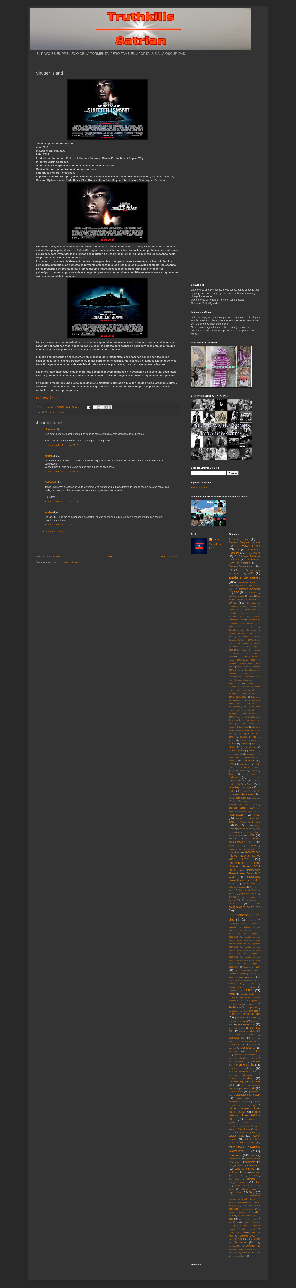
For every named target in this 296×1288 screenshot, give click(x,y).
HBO (251, 835)
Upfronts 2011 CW (237, 1232)
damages (244, 764)
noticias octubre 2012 (250, 994)
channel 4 (249, 747)
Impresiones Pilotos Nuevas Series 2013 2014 (244, 855)
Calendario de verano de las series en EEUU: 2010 (244, 720)
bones (250, 596)
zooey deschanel (239, 1256)
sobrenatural (253, 1165)
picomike (50, 429)
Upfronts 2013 (235, 1239)
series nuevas (236, 1147)
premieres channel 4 (249, 1031)
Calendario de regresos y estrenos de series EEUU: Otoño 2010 (244, 686)
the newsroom (248, 1209)
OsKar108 (50, 482)
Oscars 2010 (235, 1004)
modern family (236, 983)
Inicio (110, 556)
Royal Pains (244, 1129)
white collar (252, 1249)
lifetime (232, 923)
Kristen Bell (234, 900)
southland (233, 1172)
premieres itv (251, 1058)
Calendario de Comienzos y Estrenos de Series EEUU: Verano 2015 (244, 646)
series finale (247, 1142)
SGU (253, 1155)
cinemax (253, 751)
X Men (257, 1253)
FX (236, 825)
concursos (233, 761)
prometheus (250, 1119)
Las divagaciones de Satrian (244, 905)
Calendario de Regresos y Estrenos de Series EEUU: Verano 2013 (244, 713)
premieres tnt (236, 1091)
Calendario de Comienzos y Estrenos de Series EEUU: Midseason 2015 (244, 616)
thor (255, 1216)
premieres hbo (252, 1051)
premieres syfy (247, 1088)
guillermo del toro (244, 829)
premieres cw (236, 1037)
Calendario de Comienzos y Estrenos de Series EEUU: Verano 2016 (244, 653)
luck (235, 970)
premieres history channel (245, 1055)
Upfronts (256, 1222)
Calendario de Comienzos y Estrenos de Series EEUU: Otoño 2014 (244, 633)
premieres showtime (241, 1078)
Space (245, 1172)
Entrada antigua (169, 556)
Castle (244, 744)
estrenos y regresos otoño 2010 (243, 811)
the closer (248, 1205)
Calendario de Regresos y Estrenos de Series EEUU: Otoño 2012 (244, 700)
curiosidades (248, 760)
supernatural (235, 1192)
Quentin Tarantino (240, 1123)
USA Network (240, 1242)
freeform (239, 818)
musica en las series (242, 987)
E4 (250, 777)
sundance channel (248, 1189)
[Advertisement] (107, 544)
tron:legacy (252, 1219)
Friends (243, 822)
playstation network (237, 1011)
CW (231, 764)
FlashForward (236, 814)
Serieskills (235, 1155)
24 (237, 549)
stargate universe (238, 1182)
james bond (244, 890)
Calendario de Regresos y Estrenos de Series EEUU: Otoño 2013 (244, 706)
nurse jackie (252, 1001)
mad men (253, 970)
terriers (232, 1202)
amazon (237, 573)
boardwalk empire (236, 596)
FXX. (247, 825)
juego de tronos (247, 893)
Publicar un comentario (53, 531)
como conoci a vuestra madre (243, 757)
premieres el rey (248, 1041)
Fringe (256, 821)
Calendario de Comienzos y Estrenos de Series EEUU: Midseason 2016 (244, 623)
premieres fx (248, 1047)
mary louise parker (237, 977)
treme (241, 1219)
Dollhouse (234, 777)
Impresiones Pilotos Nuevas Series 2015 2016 (244, 873)
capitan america (248, 740)
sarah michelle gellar (244, 1132)
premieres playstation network (242, 1072)
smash (239, 1165)
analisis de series (244, 577)
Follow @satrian (199, 487)
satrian (49, 456)
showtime (250, 1162)
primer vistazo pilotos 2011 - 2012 (244, 1110)
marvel (254, 974)
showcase (236, 1162)
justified (232, 897)
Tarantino (233, 1196)
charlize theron (236, 750)
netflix (232, 994)
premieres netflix (240, 1068)
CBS (232, 747)
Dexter (242, 770)
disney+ (232, 774)
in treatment (249, 884)
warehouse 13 (253, 1246)
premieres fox (236, 1044)
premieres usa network (248, 1094)
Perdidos (233, 1007)
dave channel (243, 767)
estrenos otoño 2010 (247, 804)
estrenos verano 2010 (242, 808)
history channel (236, 845)
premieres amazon (238, 1021)
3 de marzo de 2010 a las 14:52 (62, 524)
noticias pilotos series (241, 997)
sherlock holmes (253, 1159)
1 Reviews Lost (239, 539)
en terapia (256, 798)
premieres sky (236, 1081)
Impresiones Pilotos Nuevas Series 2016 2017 (244, 880)
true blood (234, 1222)
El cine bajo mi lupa (54, 412)
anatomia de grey (248, 582)
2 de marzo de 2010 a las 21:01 (62, 445)
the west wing (244, 1216)
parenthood (251, 1004)
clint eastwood (235, 754)
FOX (257, 814)
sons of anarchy (244, 1168)
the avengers (244, 1202)
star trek (253, 1175)
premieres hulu (235, 1058)
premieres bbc (246, 1024)
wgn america (237, 1249)
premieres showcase (240, 1075)
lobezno (246, 967)
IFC (238, 852)
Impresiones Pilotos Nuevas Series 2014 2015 (244, 866)
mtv (253, 983)
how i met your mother (247, 849)
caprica (232, 743)
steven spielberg (242, 1186)
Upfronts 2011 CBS (249, 1229)
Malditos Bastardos (237, 974)
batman (232, 589)
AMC (251, 573)
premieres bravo (236, 1028)
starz (257, 1182)
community (251, 754)
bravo (237, 599)
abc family (255, 570)
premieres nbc (245, 1064)
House (231, 849)
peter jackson (251, 1007)
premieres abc (250, 1013)
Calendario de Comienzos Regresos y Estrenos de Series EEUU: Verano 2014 (244, 606)
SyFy (251, 1192)
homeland (252, 845)
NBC (249, 990)
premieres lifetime (237, 1061)
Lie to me (252, 920)
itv (251, 887)
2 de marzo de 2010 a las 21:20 (62, 471)
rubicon (257, 1129)
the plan (241, 1212)
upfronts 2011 (240, 1225)
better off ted (251, 592)
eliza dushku (242, 798)
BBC (236, 592)
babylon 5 (253, 586)
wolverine (246, 1253)
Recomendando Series (239, 1126)
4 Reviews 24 (252, 553)
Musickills (233, 990)
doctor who (249, 774)
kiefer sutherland (249, 897)
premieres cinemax (244, 1034)
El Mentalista (247, 791)
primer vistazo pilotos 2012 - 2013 (244, 1115)
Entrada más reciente (48, 556)
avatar (242, 586)
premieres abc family (245, 1017)
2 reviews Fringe (247, 545)
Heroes (233, 838)
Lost (258, 966)
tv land (245, 1222)
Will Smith (233, 1253)
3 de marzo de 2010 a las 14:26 (62, 501)
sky (230, 1165)
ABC (241, 569)
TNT (231, 1219)
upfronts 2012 (247, 1236)
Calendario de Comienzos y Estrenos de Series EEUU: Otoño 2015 (244, 639)
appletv (232, 585)
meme (251, 977)
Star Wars (234, 1179)
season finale (236, 1136)
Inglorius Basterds (237, 887)
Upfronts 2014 (253, 1239)
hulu (231, 852)
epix (234, 801)
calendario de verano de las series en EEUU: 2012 (244, 730)
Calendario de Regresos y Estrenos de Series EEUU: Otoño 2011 (244, 693)
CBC (254, 744)
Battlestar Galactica (249, 589)
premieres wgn (242, 1098)
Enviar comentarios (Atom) (65, 562)
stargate (251, 1179)
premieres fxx (235, 1051)
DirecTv (253, 770)
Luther (243, 970)
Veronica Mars (235, 1246)
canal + (240, 734)
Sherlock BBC (235, 1159)
